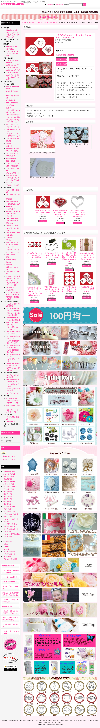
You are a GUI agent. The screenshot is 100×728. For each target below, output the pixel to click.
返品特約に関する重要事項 (65, 55)
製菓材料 (6, 28)
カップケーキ (8, 536)
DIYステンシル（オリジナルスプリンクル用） (13, 77)
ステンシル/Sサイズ (12, 65)
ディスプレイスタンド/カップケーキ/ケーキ (13, 53)
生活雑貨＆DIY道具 (12, 148)
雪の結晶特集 (8, 479)
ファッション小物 (12, 225)
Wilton (6, 544)
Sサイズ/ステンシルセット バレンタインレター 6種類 (69, 289)
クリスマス (10, 182)
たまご (8, 108)
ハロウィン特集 (9, 484)
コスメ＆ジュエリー (13, 115)
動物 (7, 257)
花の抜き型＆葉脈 (12, 317)
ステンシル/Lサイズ (12, 70)
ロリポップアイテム (10, 526)
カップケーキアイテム (11, 373)
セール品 (6, 549)
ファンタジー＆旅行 (13, 138)
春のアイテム (8, 491)
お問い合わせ (59, 4)
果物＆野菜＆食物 (12, 201)
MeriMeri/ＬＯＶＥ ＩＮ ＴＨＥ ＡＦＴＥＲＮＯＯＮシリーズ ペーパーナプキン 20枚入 (35, 291)
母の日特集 (7, 501)
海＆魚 (8, 262)
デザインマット (9, 516)
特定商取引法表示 (8, 566)
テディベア (10, 247)
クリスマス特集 (9, 476)
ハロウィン (10, 287)
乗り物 (8, 141)
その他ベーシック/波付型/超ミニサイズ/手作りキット (13, 278)
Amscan (6, 546)
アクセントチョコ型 (10, 559)
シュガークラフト (9, 511)
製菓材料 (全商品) (12, 30)
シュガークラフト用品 (11, 301)
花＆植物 (9, 199)
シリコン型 (7, 531)
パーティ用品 (8, 414)
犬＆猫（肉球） (11, 259)
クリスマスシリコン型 (11, 514)
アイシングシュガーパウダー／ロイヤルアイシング (13, 35)
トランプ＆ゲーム (12, 153)
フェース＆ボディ (12, 151)
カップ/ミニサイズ (12, 393)
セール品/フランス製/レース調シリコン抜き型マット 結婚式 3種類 (69, 257)
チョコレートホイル (13, 185)
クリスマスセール (9, 554)
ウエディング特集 (9, 506)
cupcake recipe (7, 606)
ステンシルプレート (10, 58)
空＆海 (8, 143)
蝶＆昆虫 (9, 206)
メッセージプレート (13, 173)
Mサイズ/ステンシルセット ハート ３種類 (42, 212)
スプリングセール (9, 551)
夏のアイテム (8, 494)
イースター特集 (9, 489)
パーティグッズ (11, 421)
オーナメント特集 (9, 481)
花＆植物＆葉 (10, 100)
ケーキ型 (6, 396)
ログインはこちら (9, 459)
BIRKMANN (8, 541)
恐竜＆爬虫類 (10, 255)
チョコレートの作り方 (9, 582)
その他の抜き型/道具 (13, 320)
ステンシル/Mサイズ (13, 67)
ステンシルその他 (12, 72)
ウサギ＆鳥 (10, 105)
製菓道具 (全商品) (12, 46)
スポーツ (9, 146)
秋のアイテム (8, 496)
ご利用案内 (50, 4)
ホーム (24, 22)
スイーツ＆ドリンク (13, 127)
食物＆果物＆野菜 (12, 103)
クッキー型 (8, 187)
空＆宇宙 (9, 265)
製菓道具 (6, 44)
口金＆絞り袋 (8, 82)
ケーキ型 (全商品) (12, 398)
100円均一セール (9, 471)
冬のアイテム (8, 499)
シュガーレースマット (11, 519)
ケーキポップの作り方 (9, 577)
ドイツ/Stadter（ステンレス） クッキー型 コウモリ (52, 255)
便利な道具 (10, 49)
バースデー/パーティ (10, 524)
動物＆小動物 (10, 161)
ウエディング (10, 156)
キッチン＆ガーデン (13, 124)
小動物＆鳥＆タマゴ (13, 204)
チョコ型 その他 (11, 175)
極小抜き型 (7, 556)
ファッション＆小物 (13, 117)
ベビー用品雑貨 (11, 158)
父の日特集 (7, 504)
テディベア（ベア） (13, 163)
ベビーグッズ (10, 216)
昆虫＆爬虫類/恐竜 (12, 166)
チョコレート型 (9, 84)
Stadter (6, 539)
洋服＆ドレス (10, 223)
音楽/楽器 (9, 235)
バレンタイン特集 (9, 474)
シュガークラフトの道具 (12, 534)
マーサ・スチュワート (11, 529)
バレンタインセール (10, 486)
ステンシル (7, 521)
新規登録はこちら (9, 456)
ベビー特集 (7, 509)
